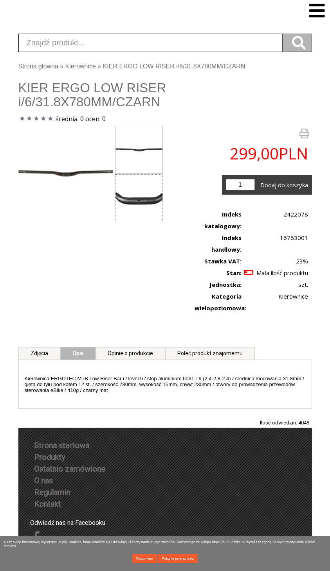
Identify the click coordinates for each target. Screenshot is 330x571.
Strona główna (38, 66)
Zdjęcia (39, 353)
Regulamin (52, 492)
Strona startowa (61, 445)
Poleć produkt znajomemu (210, 353)
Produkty (49, 457)
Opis (77, 353)
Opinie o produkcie (130, 353)
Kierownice (80, 66)
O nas (43, 480)
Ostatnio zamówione (69, 469)
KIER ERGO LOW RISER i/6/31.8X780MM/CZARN (174, 66)
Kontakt (47, 504)
